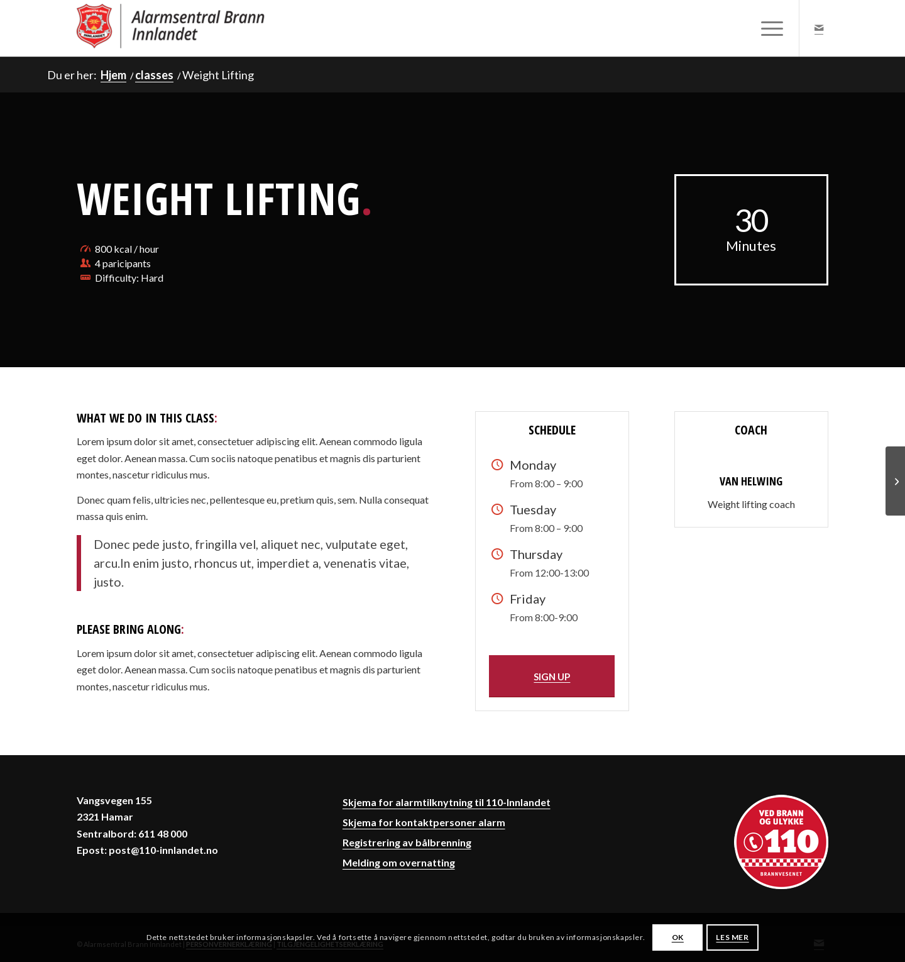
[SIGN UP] (552, 676)
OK (678, 937)
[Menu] (768, 28)
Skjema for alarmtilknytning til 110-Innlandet (447, 802)
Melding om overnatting (399, 862)
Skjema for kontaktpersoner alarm (424, 822)
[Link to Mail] (818, 27)
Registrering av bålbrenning (407, 842)
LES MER (732, 937)
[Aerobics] (895, 481)
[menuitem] (768, 28)
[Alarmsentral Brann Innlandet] (171, 28)
